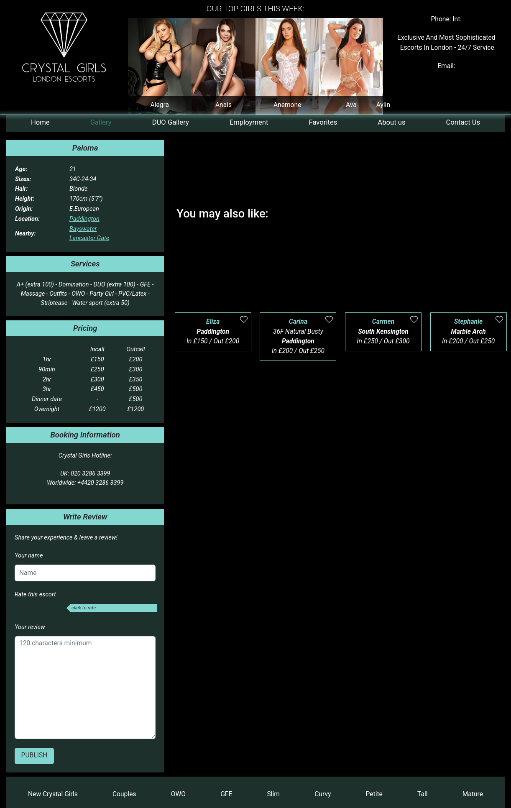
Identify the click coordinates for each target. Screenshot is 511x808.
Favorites (323, 122)
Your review (30, 627)
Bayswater (83, 229)
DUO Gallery (170, 122)
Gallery (101, 122)
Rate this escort (35, 594)
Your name (29, 555)
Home (40, 122)
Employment (249, 122)
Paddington (84, 218)
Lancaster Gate (89, 238)
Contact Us (463, 122)
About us (391, 122)
